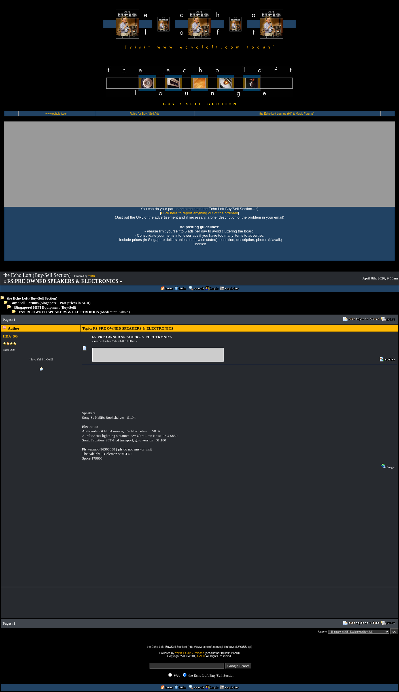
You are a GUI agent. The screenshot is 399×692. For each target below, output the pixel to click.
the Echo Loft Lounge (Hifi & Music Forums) (286, 113)
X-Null (201, 656)
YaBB (91, 275)
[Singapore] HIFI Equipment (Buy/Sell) (45, 307)
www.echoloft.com (56, 113)
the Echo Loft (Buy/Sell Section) (32, 298)
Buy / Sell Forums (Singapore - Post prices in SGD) (50, 303)
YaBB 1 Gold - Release (189, 653)
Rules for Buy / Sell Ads (145, 113)
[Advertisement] (199, 164)
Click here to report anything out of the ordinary (199, 213)
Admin (123, 312)
